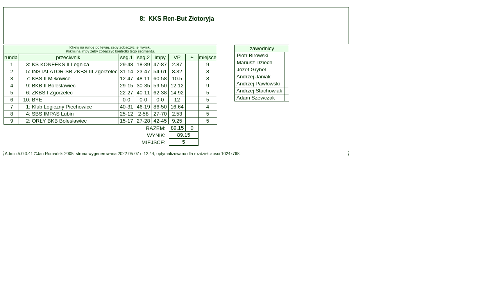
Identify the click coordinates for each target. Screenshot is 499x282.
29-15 (126, 86)
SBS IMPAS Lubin (52, 114)
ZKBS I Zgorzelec (52, 93)
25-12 (126, 114)
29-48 (126, 64)
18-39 (143, 64)
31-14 (126, 71)
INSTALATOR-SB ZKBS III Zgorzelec (74, 71)
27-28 (143, 121)
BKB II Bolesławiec (53, 86)
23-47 (143, 71)
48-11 (143, 78)
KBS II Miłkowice (51, 78)
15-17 (126, 121)
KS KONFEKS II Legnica (60, 64)
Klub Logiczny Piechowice (62, 107)
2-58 (143, 114)
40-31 (126, 107)
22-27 (126, 93)
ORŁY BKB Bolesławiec (59, 121)
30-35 (143, 86)
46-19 (143, 107)
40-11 (143, 93)
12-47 (126, 78)
